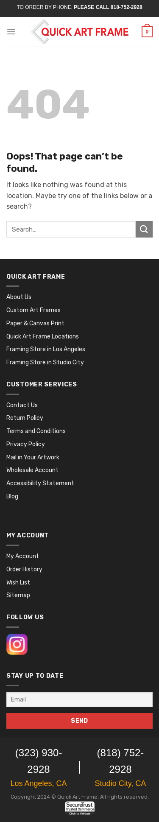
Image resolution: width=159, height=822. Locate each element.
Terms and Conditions (36, 431)
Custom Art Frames (33, 310)
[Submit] (144, 229)
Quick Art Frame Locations (42, 336)
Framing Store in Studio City (45, 362)
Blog (12, 496)
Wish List (18, 582)
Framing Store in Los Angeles (45, 349)
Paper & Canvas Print (35, 323)
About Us (18, 297)
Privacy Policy (25, 444)
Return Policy (24, 418)
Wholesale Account (32, 470)
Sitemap (18, 595)
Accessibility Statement (40, 483)
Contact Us (22, 405)
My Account (22, 556)
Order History (24, 569)
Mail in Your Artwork (32, 457)
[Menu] (11, 32)
